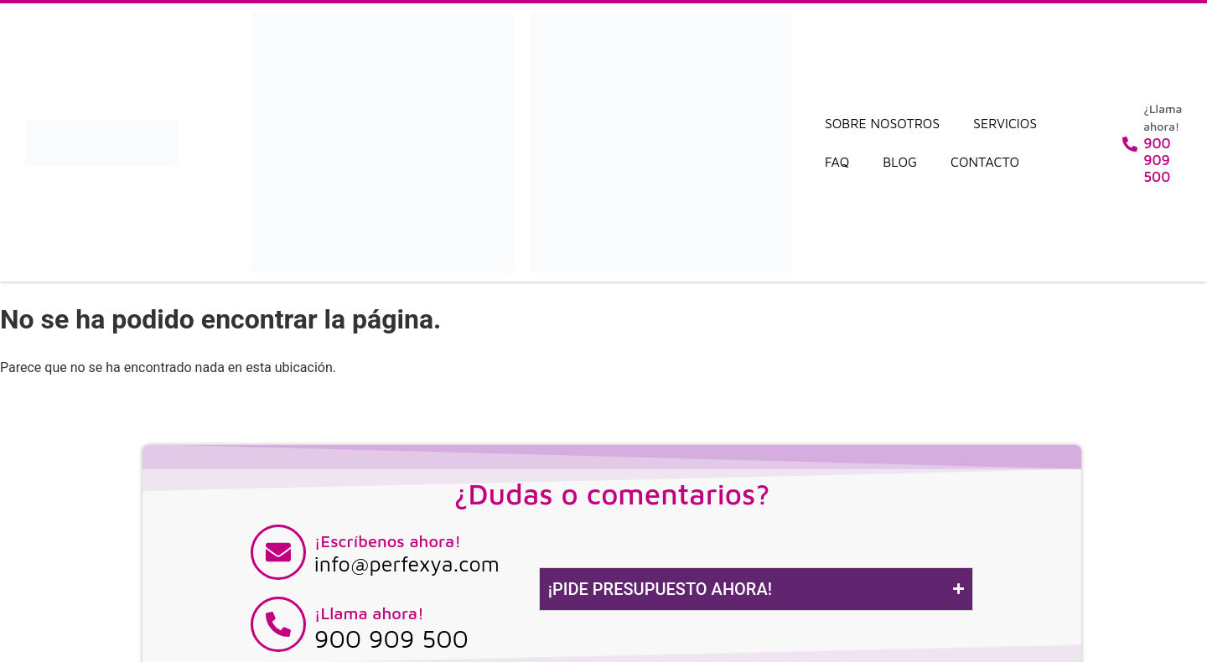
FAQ (837, 161)
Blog (900, 161)
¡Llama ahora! (369, 613)
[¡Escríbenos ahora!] (278, 552)
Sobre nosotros (882, 123)
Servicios (1005, 123)
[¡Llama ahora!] (278, 624)
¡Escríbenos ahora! (387, 541)
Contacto (985, 161)
